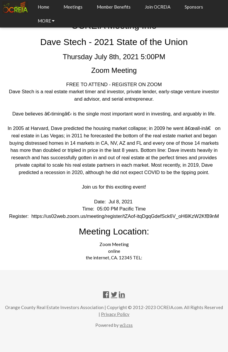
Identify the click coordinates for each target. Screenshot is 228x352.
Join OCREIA (157, 6)
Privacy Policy (115, 314)
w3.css (126, 325)
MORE (46, 20)
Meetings (73, 6)
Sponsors (194, 6)
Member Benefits (114, 6)
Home (43, 6)
